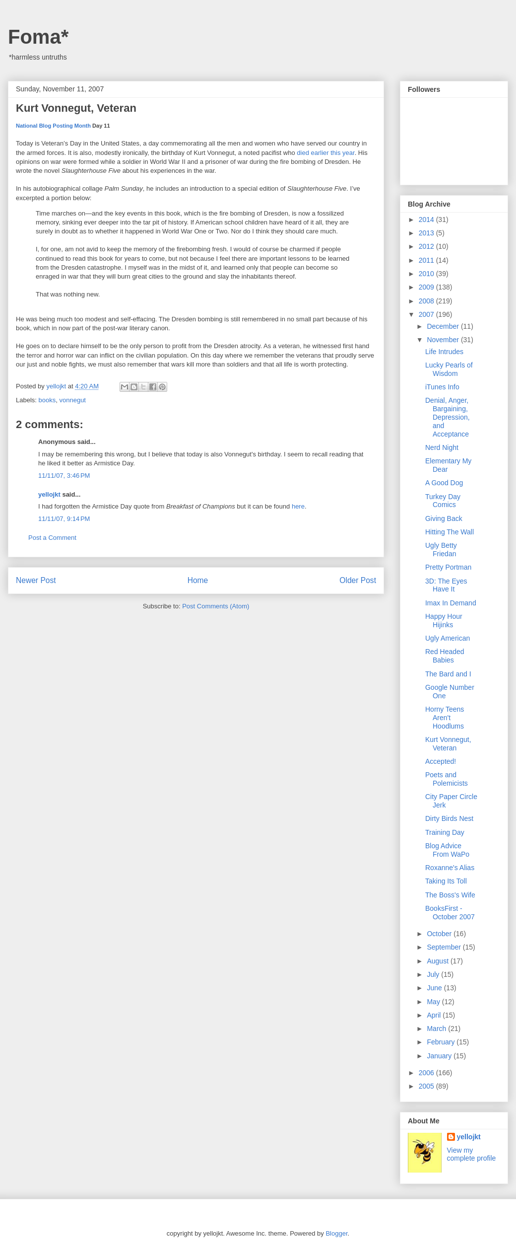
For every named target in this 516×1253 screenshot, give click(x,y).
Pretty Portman (448, 567)
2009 (427, 287)
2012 (427, 246)
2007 (427, 314)
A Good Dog (444, 483)
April (435, 1015)
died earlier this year (325, 152)
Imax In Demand (450, 603)
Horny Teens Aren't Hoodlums (444, 717)
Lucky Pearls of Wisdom (449, 369)
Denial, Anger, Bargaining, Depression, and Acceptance (447, 417)
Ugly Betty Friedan (441, 549)
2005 (427, 1086)
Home (198, 580)
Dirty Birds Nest (449, 818)
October (440, 934)
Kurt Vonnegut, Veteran (448, 744)
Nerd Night (441, 447)
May (434, 1002)
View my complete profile (471, 1154)
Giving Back (443, 518)
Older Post (357, 580)
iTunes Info (442, 387)
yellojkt (49, 494)
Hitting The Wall (449, 532)
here (298, 506)
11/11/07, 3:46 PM (64, 475)
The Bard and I (448, 674)
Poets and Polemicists (446, 779)
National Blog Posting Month (53, 126)
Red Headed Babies (444, 656)
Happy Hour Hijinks (443, 620)
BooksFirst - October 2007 (450, 912)
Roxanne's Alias (449, 868)
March (437, 1028)
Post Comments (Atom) (215, 606)
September (444, 947)
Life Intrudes (444, 352)
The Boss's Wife (450, 895)
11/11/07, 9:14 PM (64, 518)
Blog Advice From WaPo (447, 850)
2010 (427, 274)
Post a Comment (52, 537)
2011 (427, 260)
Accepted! (440, 761)
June (435, 988)
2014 (427, 219)
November (443, 340)
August (438, 961)
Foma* (38, 37)
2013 (427, 233)
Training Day (444, 832)
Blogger (336, 1233)
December (443, 326)
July (434, 974)
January (440, 1056)
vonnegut (72, 400)
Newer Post (36, 580)
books (47, 400)
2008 (427, 301)
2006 (427, 1073)
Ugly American (447, 638)
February (441, 1042)
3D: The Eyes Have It (446, 585)
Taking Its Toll (446, 881)
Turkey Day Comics (442, 501)
